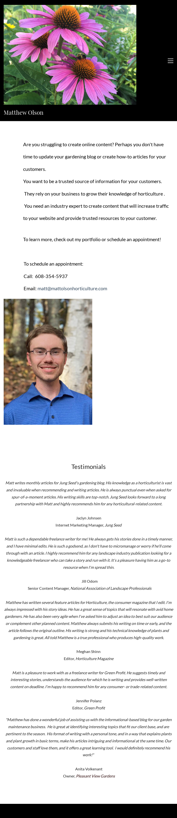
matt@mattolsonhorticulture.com (72, 213)
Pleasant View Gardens (95, 700)
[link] (48, 226)
